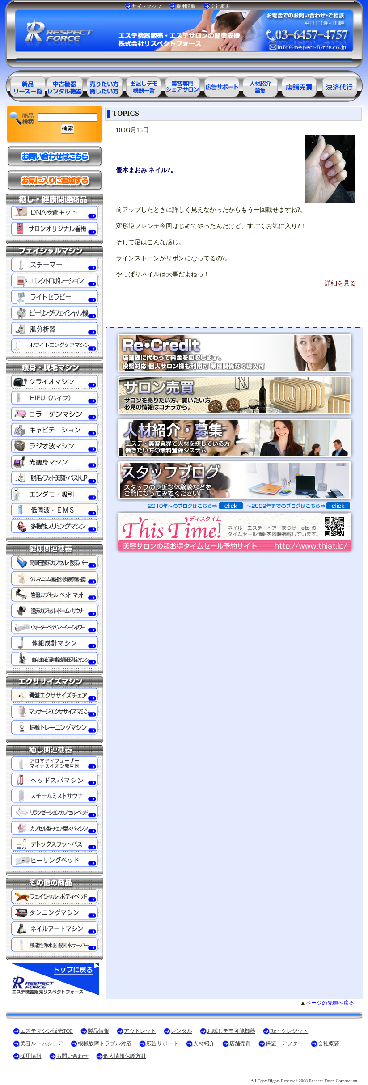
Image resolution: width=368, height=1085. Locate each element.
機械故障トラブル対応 (104, 1043)
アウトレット (140, 1031)
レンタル (181, 1031)
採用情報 (186, 6)
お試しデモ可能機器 (231, 1031)
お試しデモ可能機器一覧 (143, 85)
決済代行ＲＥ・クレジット (340, 85)
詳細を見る (340, 283)
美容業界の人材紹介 (261, 85)
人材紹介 (204, 1043)
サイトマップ (146, 6)
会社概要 (220, 6)
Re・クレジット (289, 1031)
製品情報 (98, 1031)
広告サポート (162, 1043)
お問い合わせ (72, 1056)
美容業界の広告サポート (221, 85)
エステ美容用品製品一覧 (25, 85)
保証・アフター (284, 1043)
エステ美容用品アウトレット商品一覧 (64, 85)
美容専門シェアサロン (182, 85)
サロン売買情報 (300, 85)
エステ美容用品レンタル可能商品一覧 (103, 85)
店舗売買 (240, 1043)
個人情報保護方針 (124, 1056)
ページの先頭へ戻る (330, 1003)
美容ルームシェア (41, 1043)
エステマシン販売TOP (46, 1031)
